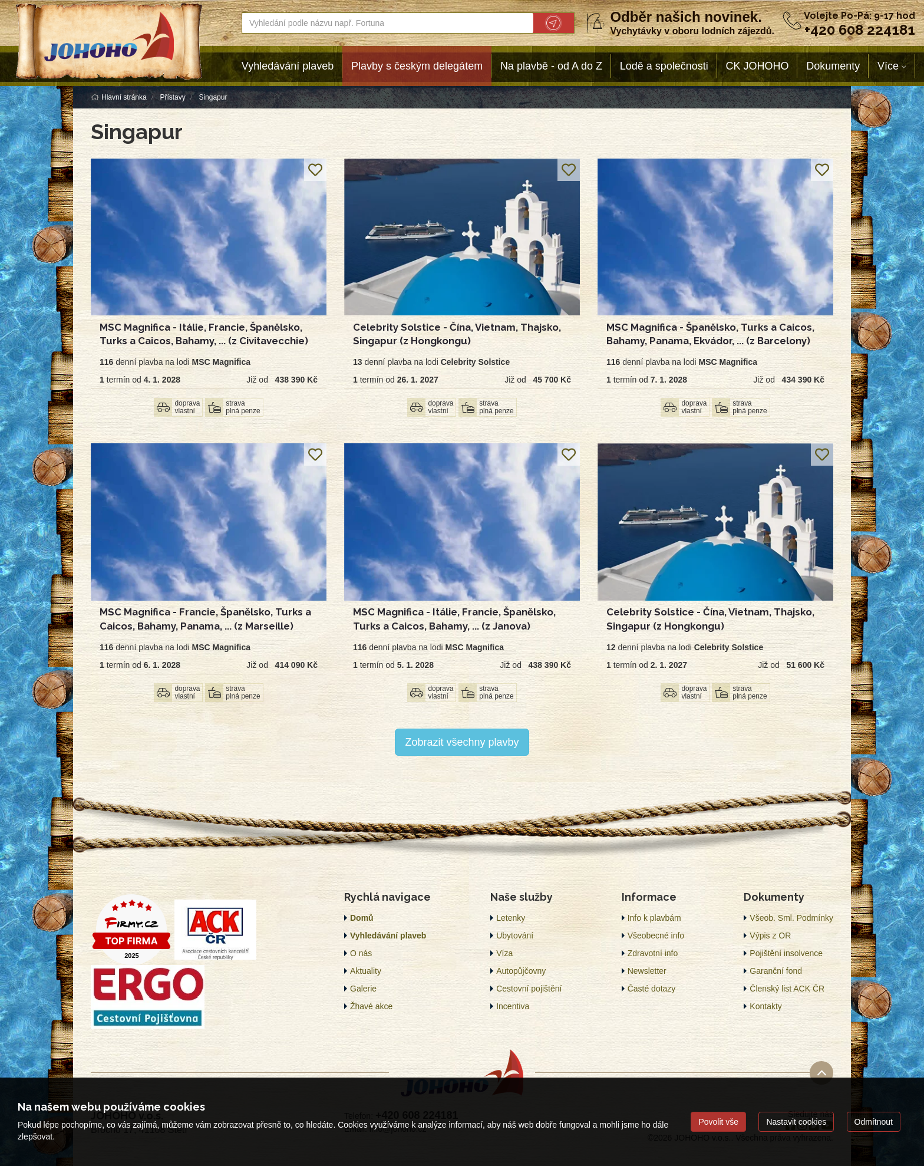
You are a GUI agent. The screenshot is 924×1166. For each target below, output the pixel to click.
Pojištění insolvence (786, 953)
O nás (361, 953)
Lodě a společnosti (664, 66)
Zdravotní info (653, 953)
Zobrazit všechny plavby (462, 742)
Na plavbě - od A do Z (551, 66)
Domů (362, 918)
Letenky (510, 918)
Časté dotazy (652, 988)
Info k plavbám (654, 918)
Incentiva (512, 1006)
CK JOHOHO (757, 66)
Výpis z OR (770, 935)
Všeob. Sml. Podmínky (791, 918)
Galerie (363, 988)
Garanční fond (776, 971)
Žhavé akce (371, 1006)
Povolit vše (718, 1122)
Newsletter (647, 971)
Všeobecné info (656, 935)
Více (888, 66)
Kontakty (765, 1006)
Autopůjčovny (521, 971)
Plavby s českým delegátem (417, 66)
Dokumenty (833, 66)
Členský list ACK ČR (787, 988)
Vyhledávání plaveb (288, 66)
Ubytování (514, 935)
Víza (504, 953)
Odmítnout (873, 1122)
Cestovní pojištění (529, 988)
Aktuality (365, 971)
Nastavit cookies (796, 1122)
